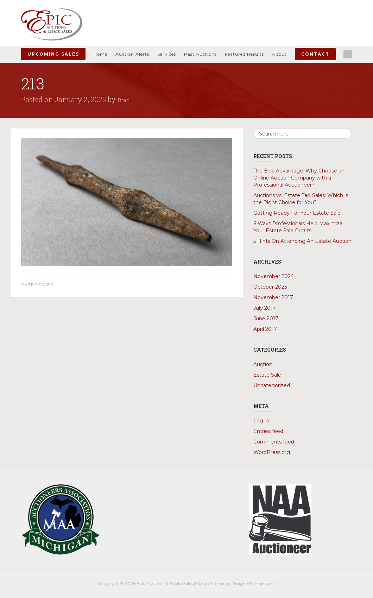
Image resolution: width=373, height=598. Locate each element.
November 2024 (273, 276)
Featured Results (244, 54)
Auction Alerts (132, 54)
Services (166, 54)
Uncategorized (271, 385)
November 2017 (273, 297)
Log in (261, 420)
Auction (262, 364)
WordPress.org (271, 452)
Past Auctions (200, 54)
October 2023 (270, 287)
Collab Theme (210, 583)
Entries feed (268, 431)
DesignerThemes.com (253, 583)
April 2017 (265, 329)
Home (100, 54)
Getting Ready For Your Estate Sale (297, 213)
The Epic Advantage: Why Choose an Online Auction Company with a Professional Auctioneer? (298, 178)
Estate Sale (267, 375)
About (279, 54)
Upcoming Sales (53, 54)
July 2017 (264, 308)
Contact (315, 54)
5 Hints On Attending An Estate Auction (302, 241)
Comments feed (273, 442)
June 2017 (265, 318)
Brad (125, 99)
